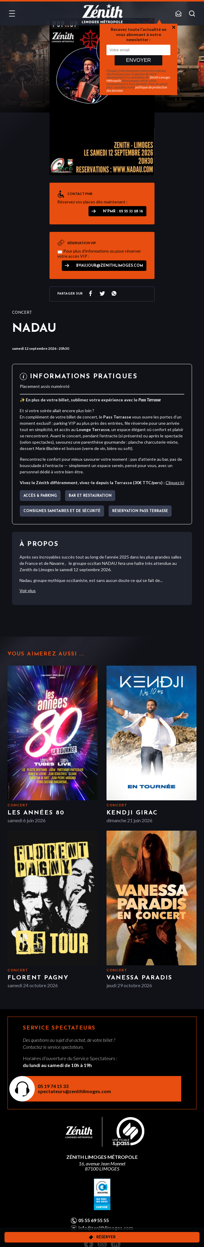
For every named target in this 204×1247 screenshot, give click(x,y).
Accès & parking (40, 496)
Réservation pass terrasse (140, 511)
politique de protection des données (136, 88)
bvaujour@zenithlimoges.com (109, 266)
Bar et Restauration (90, 496)
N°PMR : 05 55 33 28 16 (123, 211)
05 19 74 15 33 (53, 1086)
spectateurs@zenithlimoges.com (74, 1091)
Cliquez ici (175, 482)
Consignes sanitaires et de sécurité (61, 511)
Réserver (106, 1237)
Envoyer (138, 60)
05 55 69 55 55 (93, 1220)
